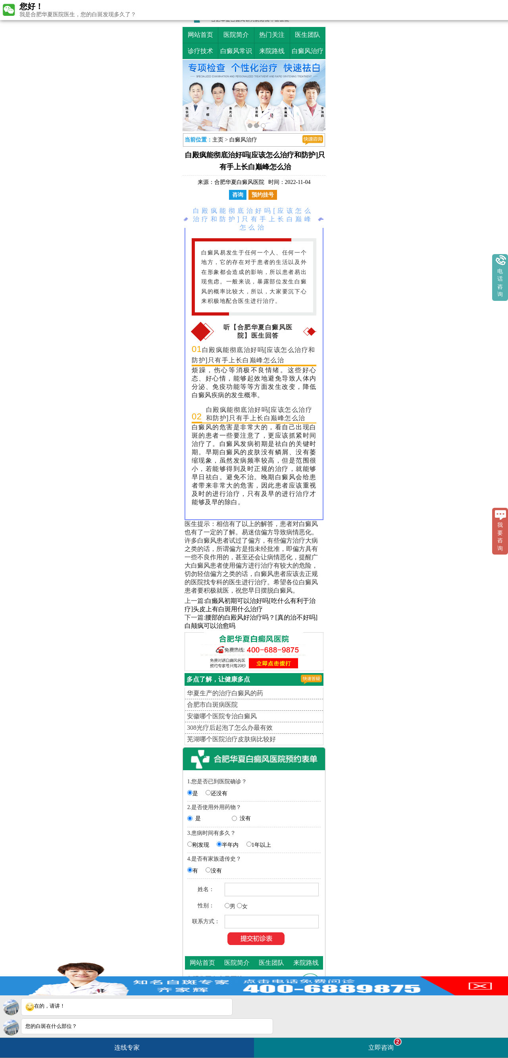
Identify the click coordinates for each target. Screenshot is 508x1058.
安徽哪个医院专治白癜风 (222, 716)
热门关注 (272, 34)
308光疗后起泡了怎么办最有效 (230, 727)
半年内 (230, 845)
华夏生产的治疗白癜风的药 (225, 693)
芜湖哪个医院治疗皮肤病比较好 (231, 739)
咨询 (237, 195)
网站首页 (200, 34)
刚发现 (200, 845)
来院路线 (272, 51)
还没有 (219, 793)
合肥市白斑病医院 (212, 704)
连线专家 (127, 1047)
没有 (245, 818)
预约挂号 (263, 195)
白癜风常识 (236, 51)
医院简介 (236, 34)
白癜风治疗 (307, 51)
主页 (217, 140)
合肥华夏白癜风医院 (239, 182)
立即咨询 (385, 1044)
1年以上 (261, 845)
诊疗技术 (200, 51)
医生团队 (307, 34)
